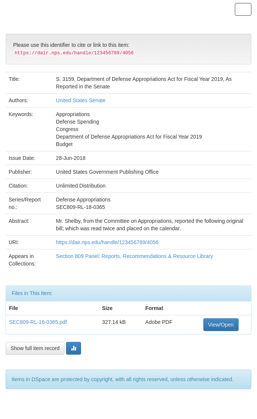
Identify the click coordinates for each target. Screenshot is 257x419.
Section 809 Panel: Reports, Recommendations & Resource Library (134, 256)
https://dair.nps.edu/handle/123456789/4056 (107, 242)
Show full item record (35, 348)
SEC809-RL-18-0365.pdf (38, 322)
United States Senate (80, 100)
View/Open (221, 325)
